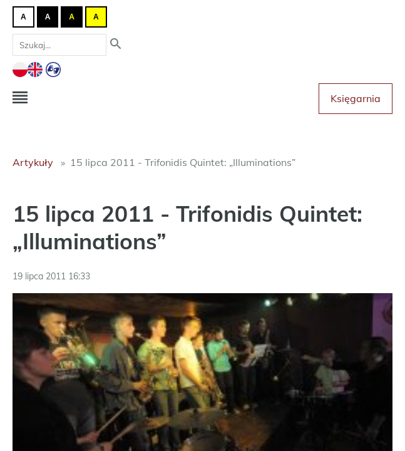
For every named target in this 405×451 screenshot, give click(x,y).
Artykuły (33, 162)
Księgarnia (356, 98)
